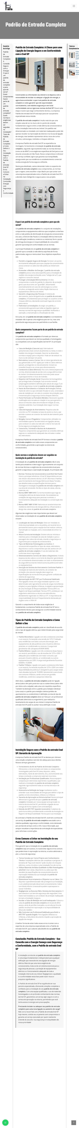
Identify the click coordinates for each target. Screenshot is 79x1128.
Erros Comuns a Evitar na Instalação (7, 174)
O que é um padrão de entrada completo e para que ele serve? (6, 82)
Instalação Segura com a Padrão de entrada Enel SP (7, 160)
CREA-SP (33, 600)
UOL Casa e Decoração (47, 826)
